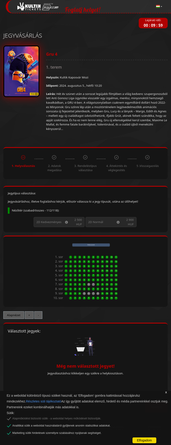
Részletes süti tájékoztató (43, 401)
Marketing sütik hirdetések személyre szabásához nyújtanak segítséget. (56, 433)
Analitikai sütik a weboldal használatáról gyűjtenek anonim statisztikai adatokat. (61, 425)
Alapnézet (13, 315)
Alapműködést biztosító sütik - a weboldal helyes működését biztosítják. (56, 418)
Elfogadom (144, 440)
